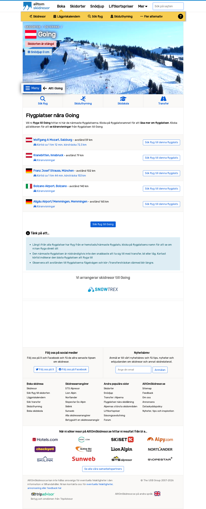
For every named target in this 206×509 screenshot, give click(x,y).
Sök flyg (95, 16)
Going (47, 34)
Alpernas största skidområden (120, 406)
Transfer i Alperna (113, 397)
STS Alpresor (72, 388)
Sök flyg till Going (103, 224)
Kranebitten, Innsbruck (48, 155)
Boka (61, 6)
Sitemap (147, 388)
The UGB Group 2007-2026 (158, 480)
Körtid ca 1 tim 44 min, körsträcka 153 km (61, 175)
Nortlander (71, 397)
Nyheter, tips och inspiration (158, 411)
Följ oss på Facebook (73, 369)
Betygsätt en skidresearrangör (82, 420)
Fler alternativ (151, 16)
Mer (142, 6)
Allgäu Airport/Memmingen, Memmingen (60, 201)
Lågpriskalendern (66, 16)
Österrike (52, 26)
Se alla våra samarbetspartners (103, 468)
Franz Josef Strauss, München (53, 170)
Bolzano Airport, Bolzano (50, 186)
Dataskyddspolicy (152, 406)
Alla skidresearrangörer (77, 415)
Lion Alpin (70, 393)
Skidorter (77, 6)
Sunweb (69, 411)
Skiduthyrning (122, 16)
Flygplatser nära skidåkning (119, 402)
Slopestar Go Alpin (75, 402)
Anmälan (160, 369)
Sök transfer (34, 402)
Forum (107, 420)
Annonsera (148, 402)
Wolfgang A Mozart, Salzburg (52, 140)
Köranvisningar (46, 160)
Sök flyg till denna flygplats (161, 142)
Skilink (68, 406)
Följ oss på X (45, 369)
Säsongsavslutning (114, 415)
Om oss (146, 397)
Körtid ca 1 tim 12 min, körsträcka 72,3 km (62, 144)
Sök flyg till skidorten (38, 393)
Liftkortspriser (121, 6)
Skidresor (37, 16)
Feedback (147, 393)
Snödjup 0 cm (38, 52)
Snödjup (97, 6)
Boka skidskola (35, 411)
